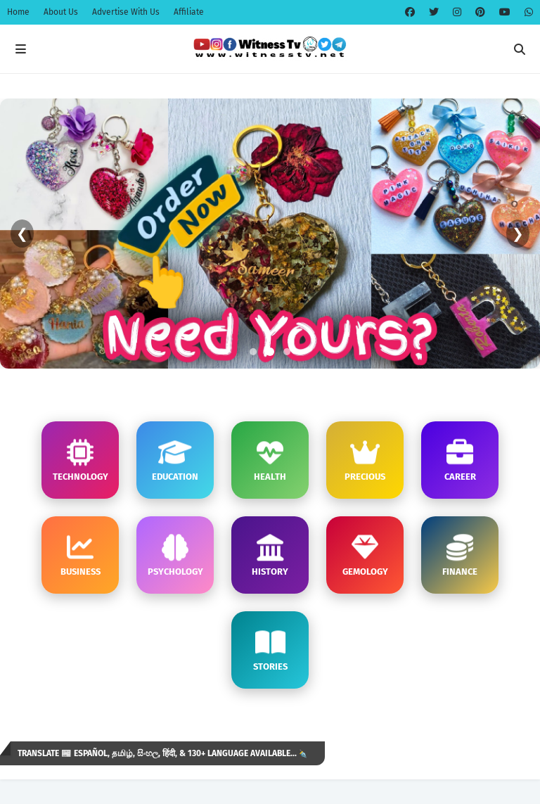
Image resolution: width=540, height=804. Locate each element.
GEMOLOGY (365, 555)
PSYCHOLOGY (175, 555)
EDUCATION (175, 460)
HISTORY (270, 555)
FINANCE (459, 555)
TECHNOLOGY (80, 460)
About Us (61, 12)
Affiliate (189, 12)
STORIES (270, 650)
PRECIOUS (365, 460)
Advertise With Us (126, 12)
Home (18, 12)
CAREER (460, 460)
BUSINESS (80, 555)
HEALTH (270, 460)
